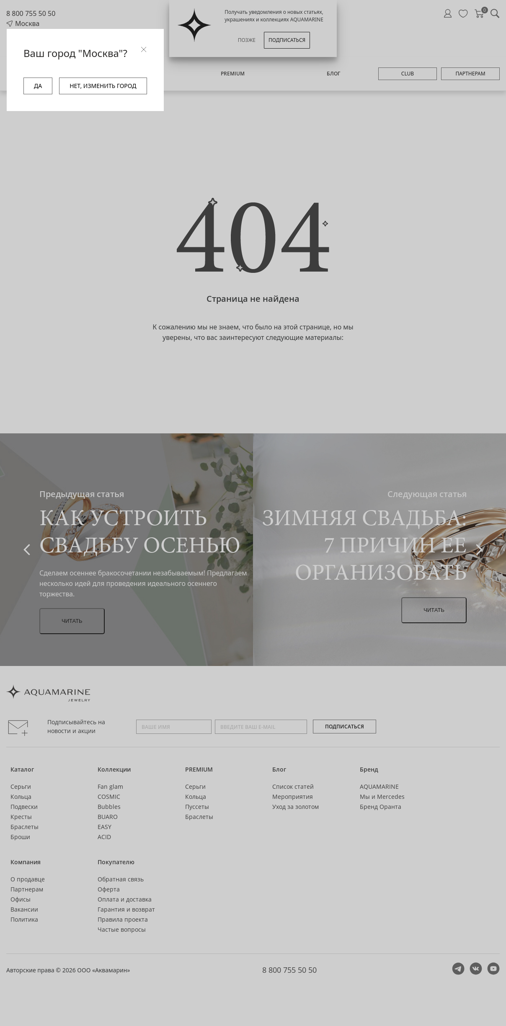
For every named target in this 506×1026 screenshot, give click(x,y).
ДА (38, 86)
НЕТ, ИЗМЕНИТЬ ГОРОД (103, 86)
